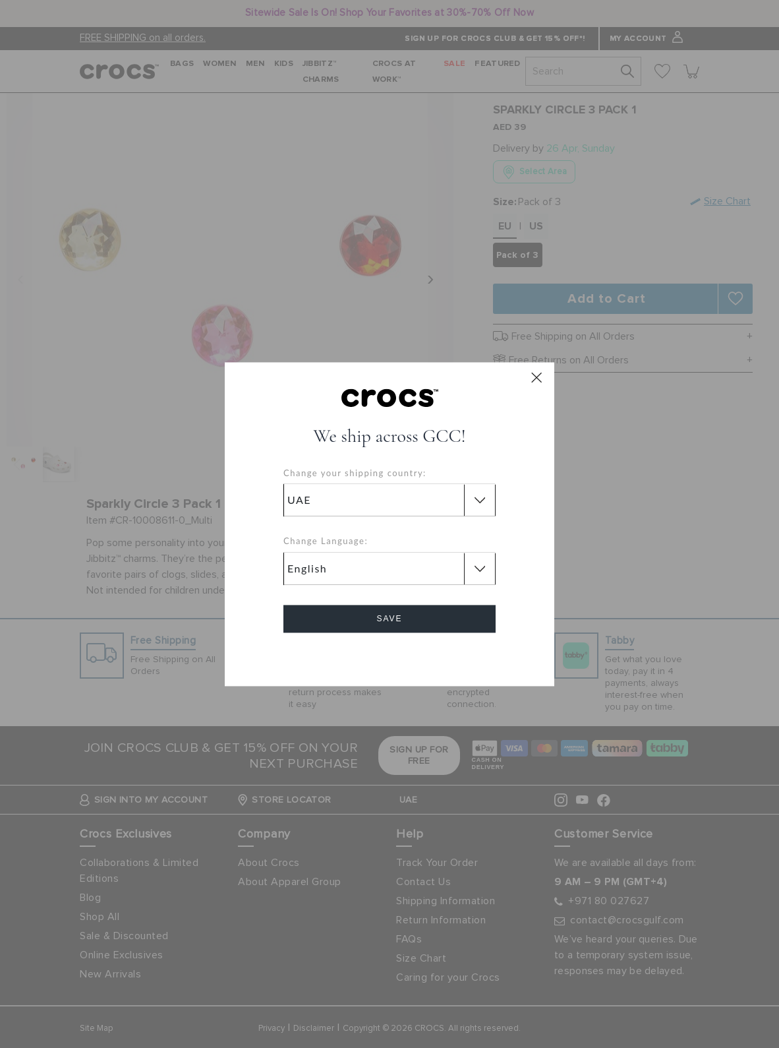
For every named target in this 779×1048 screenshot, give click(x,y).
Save (389, 618)
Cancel (390, 656)
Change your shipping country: (354, 473)
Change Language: (325, 541)
